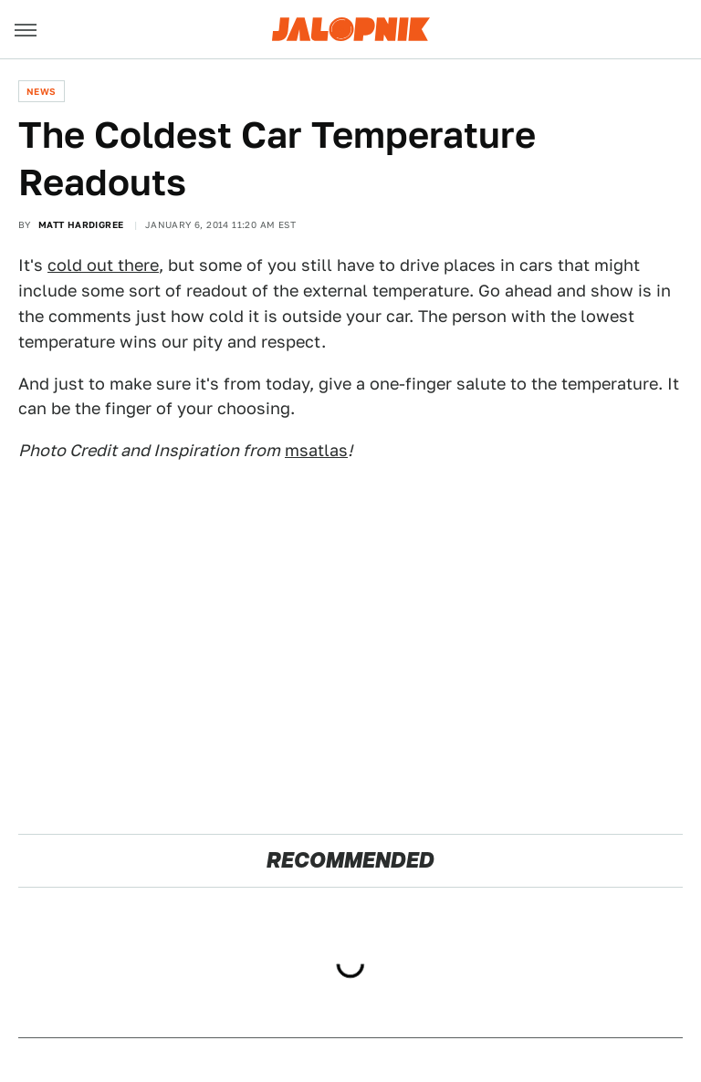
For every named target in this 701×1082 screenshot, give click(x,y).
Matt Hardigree (81, 224)
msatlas (316, 450)
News (41, 91)
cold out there (103, 265)
